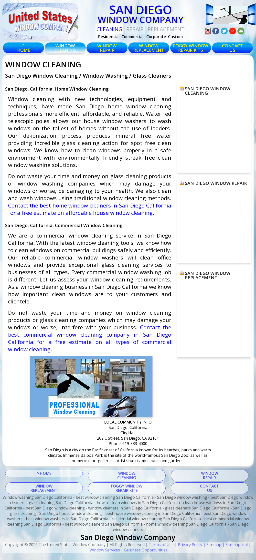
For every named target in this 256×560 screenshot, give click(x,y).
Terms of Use (161, 544)
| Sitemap (211, 544)
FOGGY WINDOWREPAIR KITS (126, 488)
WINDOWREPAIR (209, 475)
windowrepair (107, 48)
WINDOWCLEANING (126, 475)
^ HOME (44, 473)
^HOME (23, 48)
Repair (135, 29)
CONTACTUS (232, 47)
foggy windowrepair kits (190, 48)
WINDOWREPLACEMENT (44, 488)
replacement (166, 29)
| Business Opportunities (144, 550)
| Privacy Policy (188, 544)
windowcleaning (65, 48)
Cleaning (109, 29)
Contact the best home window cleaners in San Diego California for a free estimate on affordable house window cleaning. (89, 209)
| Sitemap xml (234, 544)
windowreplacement (148, 48)
